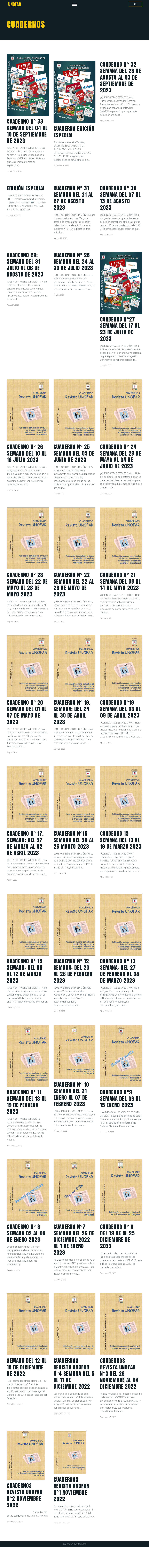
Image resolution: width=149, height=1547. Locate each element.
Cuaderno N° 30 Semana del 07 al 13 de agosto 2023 (120, 197)
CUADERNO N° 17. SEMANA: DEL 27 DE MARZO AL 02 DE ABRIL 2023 (25, 843)
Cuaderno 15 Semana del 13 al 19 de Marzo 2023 (121, 840)
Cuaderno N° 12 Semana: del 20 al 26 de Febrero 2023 (73, 970)
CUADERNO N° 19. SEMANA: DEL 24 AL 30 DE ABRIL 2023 (72, 712)
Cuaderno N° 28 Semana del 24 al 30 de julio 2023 (74, 261)
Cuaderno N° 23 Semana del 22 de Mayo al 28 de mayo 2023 (27, 584)
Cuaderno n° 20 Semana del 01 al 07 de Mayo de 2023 (27, 712)
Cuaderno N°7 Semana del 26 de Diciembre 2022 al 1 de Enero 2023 (74, 1239)
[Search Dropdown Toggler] (135, 4)
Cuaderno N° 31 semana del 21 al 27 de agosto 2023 (73, 197)
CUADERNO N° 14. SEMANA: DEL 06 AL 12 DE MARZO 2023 (25, 970)
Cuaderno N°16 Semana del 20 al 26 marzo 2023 (74, 840)
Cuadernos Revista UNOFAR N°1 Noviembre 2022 (71, 1489)
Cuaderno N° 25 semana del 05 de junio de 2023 (74, 453)
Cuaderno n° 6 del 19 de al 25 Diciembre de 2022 (117, 1236)
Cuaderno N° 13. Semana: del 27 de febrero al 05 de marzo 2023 (119, 970)
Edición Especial (26, 188)
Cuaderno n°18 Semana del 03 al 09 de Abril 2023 (120, 709)
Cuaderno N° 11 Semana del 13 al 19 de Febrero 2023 (27, 1101)
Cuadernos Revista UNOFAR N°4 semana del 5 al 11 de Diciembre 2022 (74, 1373)
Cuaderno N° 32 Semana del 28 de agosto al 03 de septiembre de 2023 (120, 77)
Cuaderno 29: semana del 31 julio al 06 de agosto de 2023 (25, 264)
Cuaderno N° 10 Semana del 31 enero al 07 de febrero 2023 (71, 1094)
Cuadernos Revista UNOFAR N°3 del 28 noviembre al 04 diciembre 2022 (119, 1373)
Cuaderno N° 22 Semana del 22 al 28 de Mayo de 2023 (74, 584)
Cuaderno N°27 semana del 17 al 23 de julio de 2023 (120, 329)
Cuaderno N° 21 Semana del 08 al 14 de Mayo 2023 (120, 581)
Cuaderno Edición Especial (74, 132)
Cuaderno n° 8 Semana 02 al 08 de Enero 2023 (26, 1233)
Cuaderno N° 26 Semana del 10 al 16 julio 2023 (27, 453)
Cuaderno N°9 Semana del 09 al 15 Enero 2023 (120, 1098)
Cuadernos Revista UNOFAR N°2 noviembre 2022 (24, 1495)
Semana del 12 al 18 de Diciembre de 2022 (27, 1367)
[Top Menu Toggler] (74, 4)
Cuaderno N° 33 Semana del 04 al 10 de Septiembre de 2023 (27, 131)
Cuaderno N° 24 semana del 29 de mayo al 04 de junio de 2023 (120, 456)
